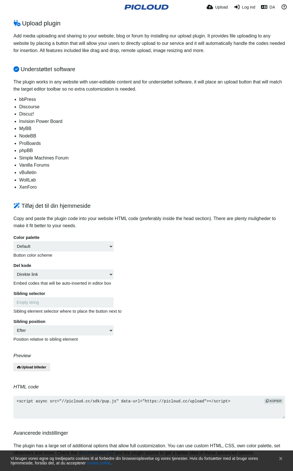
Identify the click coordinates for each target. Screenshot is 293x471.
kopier (274, 401)
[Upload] (217, 7)
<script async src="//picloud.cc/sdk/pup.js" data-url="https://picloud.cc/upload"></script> (149, 407)
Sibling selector (29, 293)
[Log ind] (244, 7)
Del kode (22, 265)
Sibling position (29, 321)
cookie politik (98, 463)
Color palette (26, 237)
